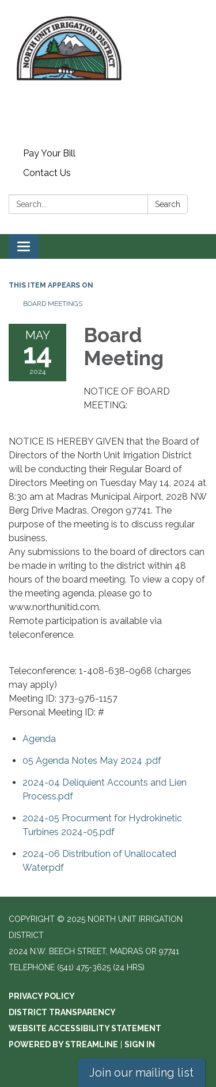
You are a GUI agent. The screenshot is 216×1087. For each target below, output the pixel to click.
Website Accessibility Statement (85, 1028)
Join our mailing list (141, 1073)
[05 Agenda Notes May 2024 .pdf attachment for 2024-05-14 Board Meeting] (91, 760)
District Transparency (62, 1012)
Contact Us (47, 172)
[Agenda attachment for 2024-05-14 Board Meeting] (39, 738)
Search (167, 204)
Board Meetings (52, 304)
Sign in (139, 1044)
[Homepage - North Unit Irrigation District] (108, 72)
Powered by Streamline (63, 1044)
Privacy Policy (42, 996)
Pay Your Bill (49, 153)
